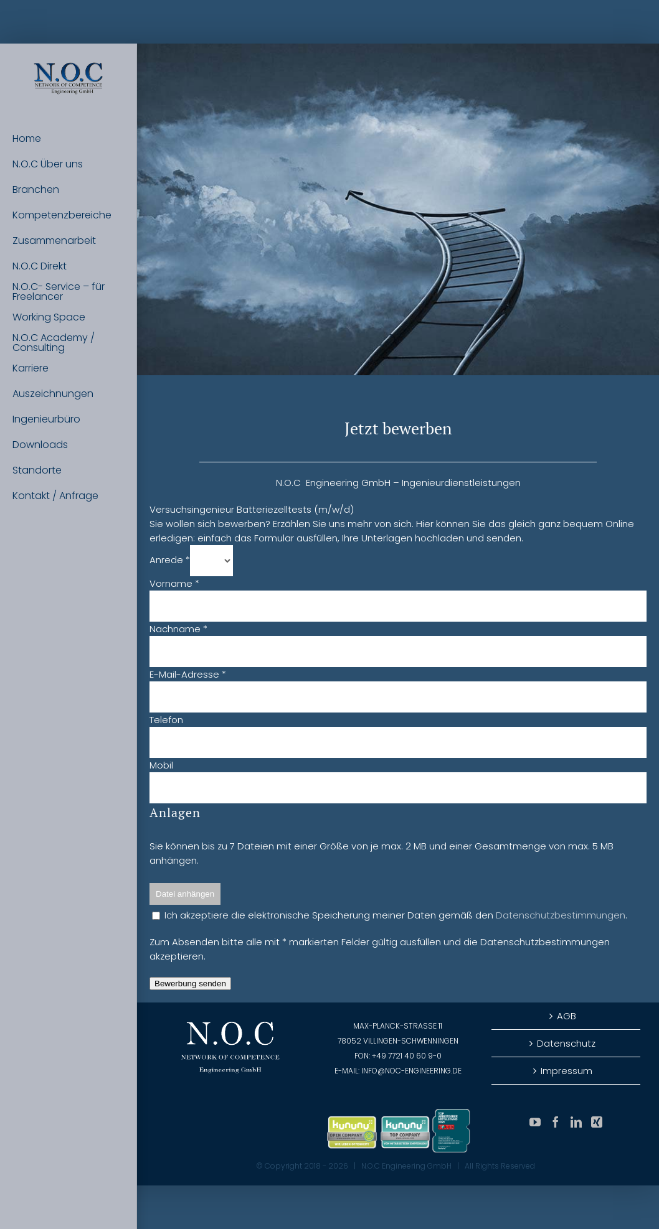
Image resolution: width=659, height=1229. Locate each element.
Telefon (166, 719)
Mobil (161, 765)
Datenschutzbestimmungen (560, 915)
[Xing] (596, 1122)
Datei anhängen (185, 894)
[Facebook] (555, 1122)
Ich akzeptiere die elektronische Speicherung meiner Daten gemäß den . (389, 915)
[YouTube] (535, 1122)
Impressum (566, 1070)
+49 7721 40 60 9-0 (407, 1055)
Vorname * (174, 583)
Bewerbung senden (190, 983)
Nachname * (178, 628)
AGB (566, 1015)
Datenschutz (566, 1043)
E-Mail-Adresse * (187, 674)
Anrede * (169, 559)
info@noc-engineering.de (411, 1070)
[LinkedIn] (576, 1122)
